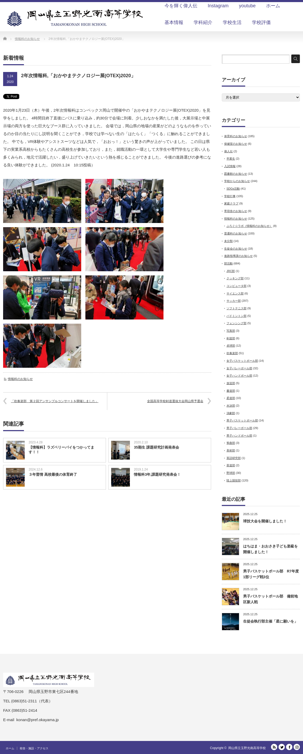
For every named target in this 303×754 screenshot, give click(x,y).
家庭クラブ (231, 203)
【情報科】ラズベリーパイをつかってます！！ (61, 449)
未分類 (228, 241)
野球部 (230, 472)
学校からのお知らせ (237, 181)
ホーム (10, 748)
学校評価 (261, 22)
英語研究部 (233, 458)
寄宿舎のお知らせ (235, 211)
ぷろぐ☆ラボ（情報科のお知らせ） (249, 225)
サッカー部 (233, 300)
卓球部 (230, 345)
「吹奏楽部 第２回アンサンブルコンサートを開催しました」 (54, 401)
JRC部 (230, 271)
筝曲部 (230, 442)
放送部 (230, 383)
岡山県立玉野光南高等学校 (247, 748)
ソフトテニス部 (236, 308)
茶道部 (230, 465)
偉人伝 (228, 151)
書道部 (230, 390)
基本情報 (174, 22)
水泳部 (230, 405)
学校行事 (230, 196)
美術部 (230, 450)
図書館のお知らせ (235, 173)
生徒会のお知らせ (235, 248)
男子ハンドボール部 (239, 435)
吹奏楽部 (232, 353)
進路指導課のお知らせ (238, 255)
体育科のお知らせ (235, 136)
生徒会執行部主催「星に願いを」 (270, 621)
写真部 (230, 330)
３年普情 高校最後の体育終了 (53, 474)
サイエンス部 (235, 293)
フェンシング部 (236, 323)
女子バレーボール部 (239, 368)
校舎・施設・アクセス (34, 748)
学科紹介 (203, 22)
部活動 (228, 263)
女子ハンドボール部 (239, 375)
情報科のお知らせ (20, 379)
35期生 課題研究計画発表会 (156, 447)
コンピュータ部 (236, 285)
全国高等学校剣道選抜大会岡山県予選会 (175, 401)
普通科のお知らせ (235, 233)
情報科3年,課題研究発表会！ (157, 474)
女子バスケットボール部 (242, 360)
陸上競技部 (233, 480)
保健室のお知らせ (235, 143)
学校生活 (232, 22)
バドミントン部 (236, 315)
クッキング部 (235, 278)
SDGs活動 (233, 188)
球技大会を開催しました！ (265, 521)
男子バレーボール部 (239, 428)
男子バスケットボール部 (242, 420)
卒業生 (230, 158)
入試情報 (230, 166)
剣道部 (230, 338)
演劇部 (230, 413)
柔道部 (230, 398)
